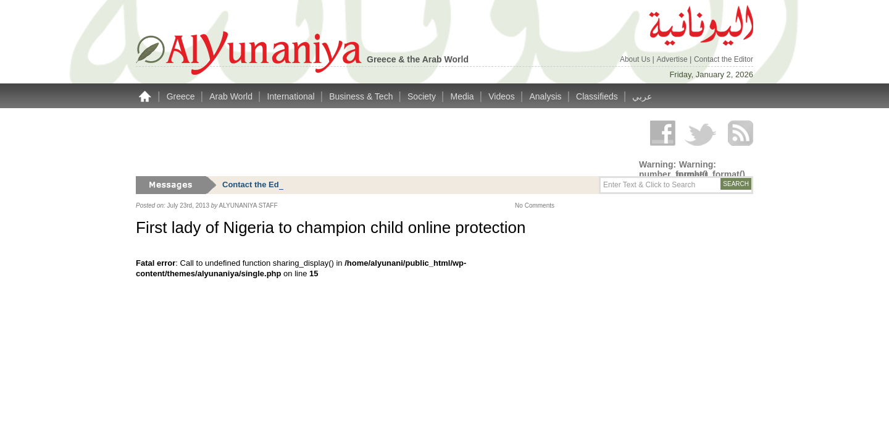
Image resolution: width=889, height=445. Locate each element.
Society (422, 96)
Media (464, 96)
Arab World (232, 96)
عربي (642, 96)
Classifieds (598, 96)
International (292, 96)
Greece (182, 96)
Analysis (546, 96)
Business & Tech (362, 96)
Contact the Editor (723, 59)
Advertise (673, 59)
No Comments (534, 205)
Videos (502, 96)
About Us (636, 59)
